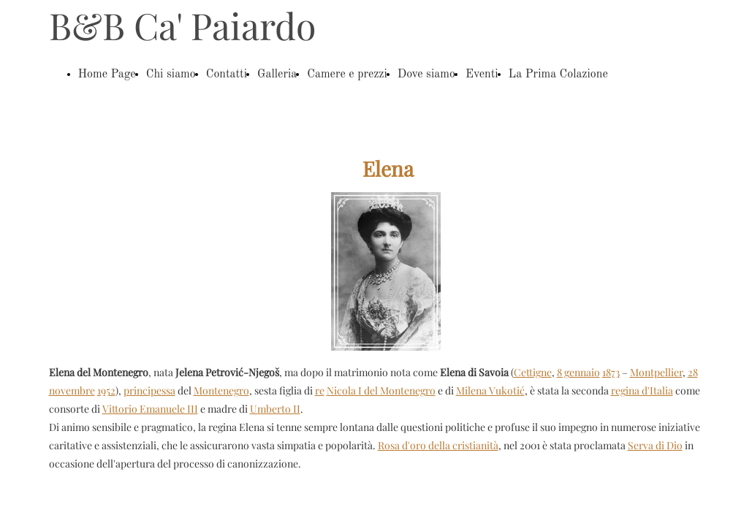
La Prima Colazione (558, 74)
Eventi (482, 74)
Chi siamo (171, 74)
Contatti (226, 74)
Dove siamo (426, 74)
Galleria (277, 74)
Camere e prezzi (347, 74)
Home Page (107, 74)
